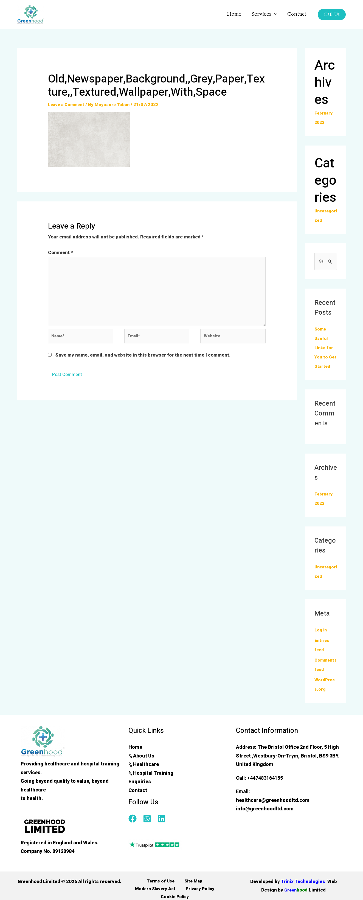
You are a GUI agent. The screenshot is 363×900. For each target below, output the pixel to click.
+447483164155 (265, 788)
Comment (60, 252)
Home (242, 14)
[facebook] (135, 829)
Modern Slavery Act (203, 891)
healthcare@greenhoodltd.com (272, 810)
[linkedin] (162, 829)
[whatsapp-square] (149, 829)
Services (268, 14)
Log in (321, 640)
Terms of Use (137, 891)
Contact (299, 14)
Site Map (166, 891)
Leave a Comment (68, 104)
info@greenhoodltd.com (265, 819)
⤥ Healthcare (143, 774)
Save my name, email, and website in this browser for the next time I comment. (142, 364)
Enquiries (139, 791)
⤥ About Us (141, 766)
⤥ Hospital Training (150, 783)
